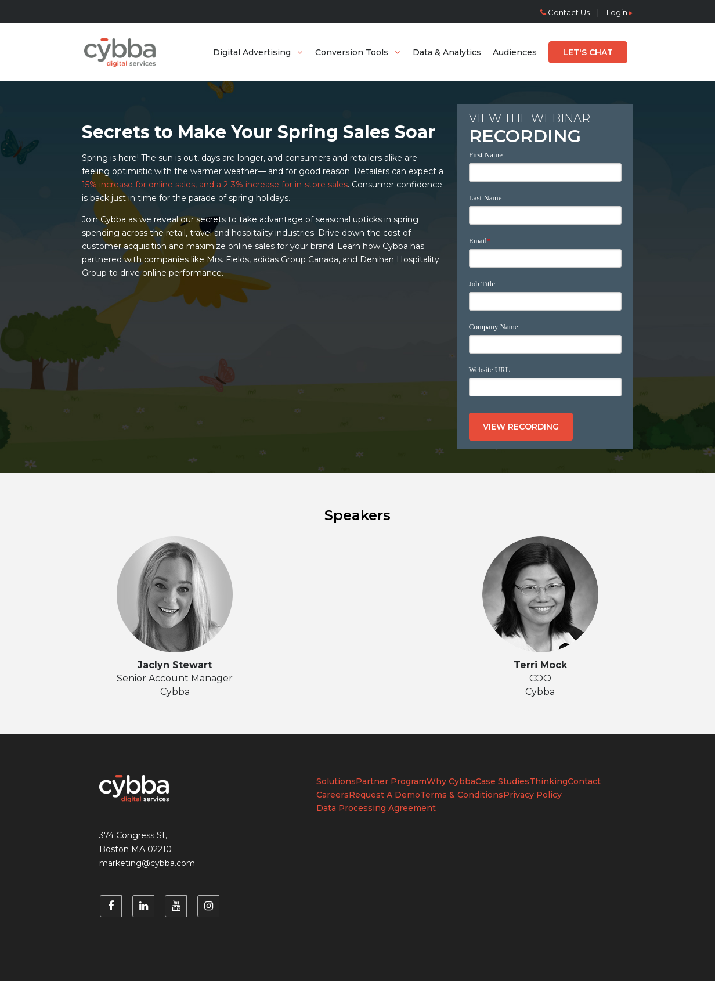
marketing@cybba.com (147, 863)
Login (619, 12)
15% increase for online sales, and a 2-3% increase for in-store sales (215, 184)
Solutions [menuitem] (336, 781)
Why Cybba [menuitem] (451, 781)
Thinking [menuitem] (548, 781)
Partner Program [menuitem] (391, 781)
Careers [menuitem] (332, 794)
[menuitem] (258, 52)
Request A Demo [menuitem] (384, 794)
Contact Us (565, 12)
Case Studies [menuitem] (502, 781)
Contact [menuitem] (584, 781)
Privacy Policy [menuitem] (532, 794)
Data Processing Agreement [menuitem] (376, 808)
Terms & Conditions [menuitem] (461, 794)
